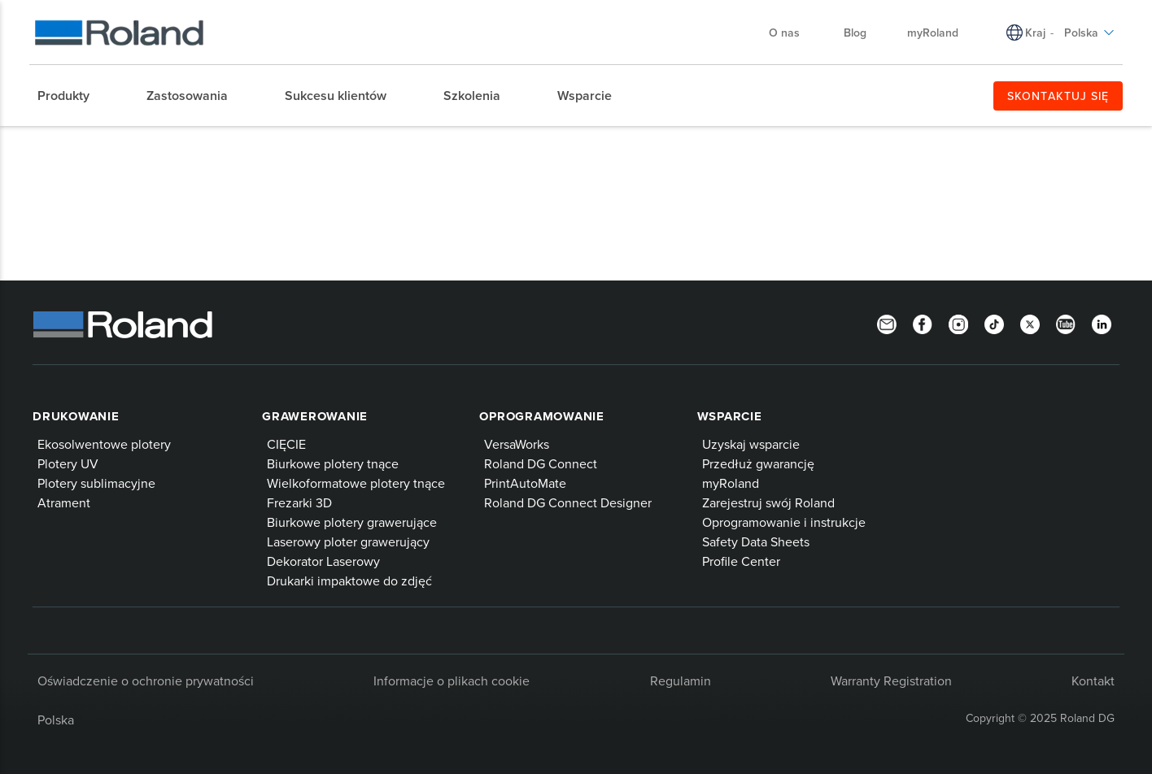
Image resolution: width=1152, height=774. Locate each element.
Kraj (1035, 32)
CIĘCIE (286, 444)
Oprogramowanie (541, 416)
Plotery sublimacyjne (96, 483)
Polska (1089, 32)
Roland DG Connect (540, 463)
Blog (855, 32)
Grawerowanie (315, 416)
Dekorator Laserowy (323, 561)
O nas (792, 32)
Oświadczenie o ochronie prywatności (145, 680)
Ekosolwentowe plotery (104, 444)
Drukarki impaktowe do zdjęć (349, 580)
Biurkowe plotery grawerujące (352, 522)
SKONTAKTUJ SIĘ (1058, 96)
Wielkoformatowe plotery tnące (356, 483)
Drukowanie (76, 416)
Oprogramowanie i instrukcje (784, 522)
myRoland (932, 32)
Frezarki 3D (299, 502)
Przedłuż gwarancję (758, 463)
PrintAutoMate (525, 483)
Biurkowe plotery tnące (333, 463)
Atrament (63, 502)
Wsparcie (729, 416)
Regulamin (680, 680)
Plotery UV (67, 463)
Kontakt (1093, 680)
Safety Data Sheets (755, 541)
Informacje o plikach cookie (451, 680)
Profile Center (741, 561)
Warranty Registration (891, 680)
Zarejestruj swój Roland (768, 502)
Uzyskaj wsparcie (751, 444)
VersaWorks (516, 444)
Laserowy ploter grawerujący (348, 541)
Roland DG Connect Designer (568, 502)
